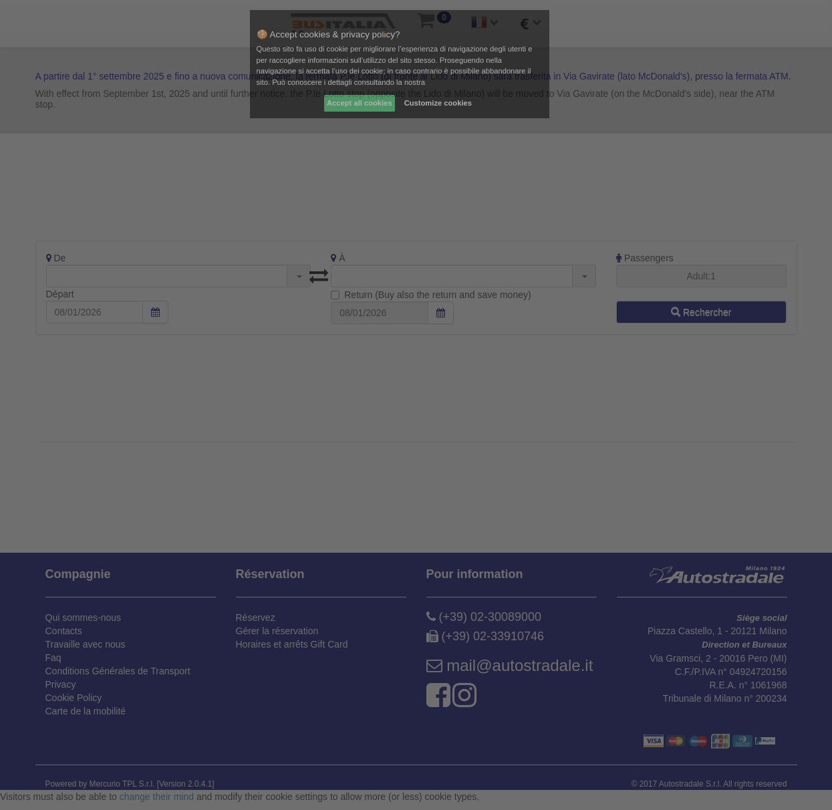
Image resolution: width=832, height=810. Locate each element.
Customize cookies (438, 103)
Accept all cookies (359, 103)
